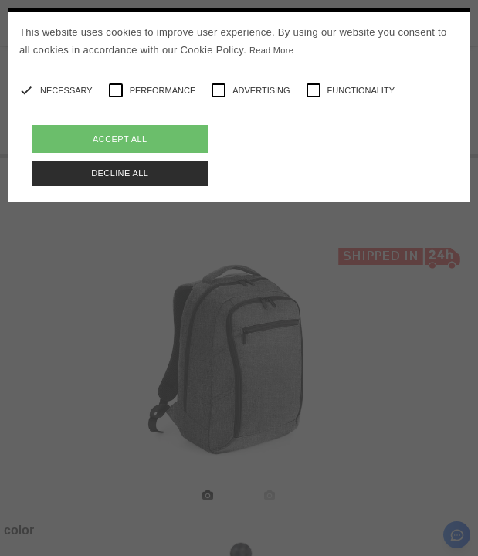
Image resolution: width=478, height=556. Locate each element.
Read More (271, 50)
